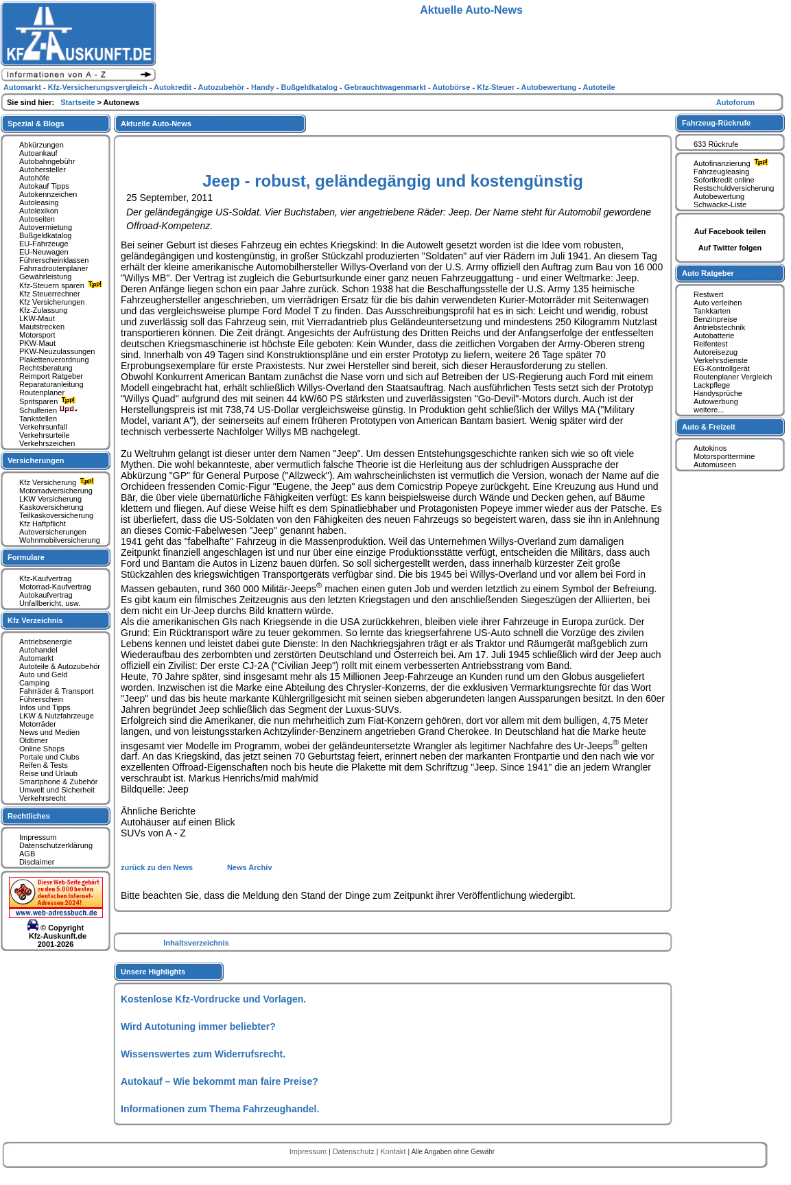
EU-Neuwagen (44, 252)
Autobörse (452, 87)
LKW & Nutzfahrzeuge (56, 716)
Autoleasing (39, 202)
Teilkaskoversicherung (56, 515)
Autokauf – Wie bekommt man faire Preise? (219, 1081)
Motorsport (37, 335)
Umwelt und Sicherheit (57, 790)
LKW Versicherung (50, 499)
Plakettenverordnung (54, 359)
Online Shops (41, 748)
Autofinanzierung (733, 163)
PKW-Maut (37, 343)
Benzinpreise (715, 319)
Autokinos (710, 448)
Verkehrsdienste (721, 360)
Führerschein (41, 699)
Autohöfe (34, 178)
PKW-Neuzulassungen (57, 351)
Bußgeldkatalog (45, 235)
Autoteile (599, 87)
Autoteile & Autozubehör (59, 666)
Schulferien (48, 410)
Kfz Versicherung (58, 482)
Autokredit (173, 87)
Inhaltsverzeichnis (195, 943)
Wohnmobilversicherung (59, 540)
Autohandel (38, 650)
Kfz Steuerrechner (49, 294)
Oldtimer (33, 740)
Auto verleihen (718, 302)
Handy (263, 87)
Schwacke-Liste (720, 204)
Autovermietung (45, 227)
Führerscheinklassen (54, 260)
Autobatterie (714, 335)
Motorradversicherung (56, 490)
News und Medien (49, 732)
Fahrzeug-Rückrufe (716, 123)
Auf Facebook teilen (730, 231)
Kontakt (394, 1151)
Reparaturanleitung (51, 384)
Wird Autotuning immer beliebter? (198, 1026)
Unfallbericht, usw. (49, 603)
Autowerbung (716, 401)
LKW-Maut (37, 318)
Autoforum (735, 102)
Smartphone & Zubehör (58, 781)
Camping (34, 683)
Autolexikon (38, 211)
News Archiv (249, 867)
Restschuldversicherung (734, 188)
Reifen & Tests (43, 765)
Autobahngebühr (47, 161)
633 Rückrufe (716, 144)
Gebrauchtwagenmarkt (386, 87)
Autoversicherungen (52, 532)
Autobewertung (719, 196)
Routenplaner (41, 392)
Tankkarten (712, 311)
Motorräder (37, 724)
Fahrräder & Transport (56, 691)
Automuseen (715, 464)
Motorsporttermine (724, 456)
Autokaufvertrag (46, 595)
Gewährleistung (45, 276)
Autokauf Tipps (44, 186)
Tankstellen (38, 418)
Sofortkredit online (724, 180)
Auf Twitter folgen (730, 248)
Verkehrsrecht (42, 798)
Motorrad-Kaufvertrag (55, 587)
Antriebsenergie (45, 641)
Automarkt (36, 658)
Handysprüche (718, 393)
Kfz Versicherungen (51, 302)
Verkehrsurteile (44, 435)
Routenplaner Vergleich (733, 377)
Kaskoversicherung (51, 507)
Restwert (708, 294)
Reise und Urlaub (48, 773)
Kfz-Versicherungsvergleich (99, 87)
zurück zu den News (158, 867)
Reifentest (711, 344)
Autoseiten (37, 219)
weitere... (709, 410)
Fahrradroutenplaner (53, 268)
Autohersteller (42, 169)
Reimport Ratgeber (51, 376)
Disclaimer (36, 862)
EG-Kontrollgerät (722, 368)
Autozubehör (222, 87)
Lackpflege (712, 385)
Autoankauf (38, 153)
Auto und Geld (43, 674)
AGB (27, 853)
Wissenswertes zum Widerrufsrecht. (203, 1053)
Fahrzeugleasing (721, 171)
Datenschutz (355, 1151)
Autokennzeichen (48, 194)
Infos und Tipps (45, 707)
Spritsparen (49, 401)
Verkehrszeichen (47, 443)
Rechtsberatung (46, 368)
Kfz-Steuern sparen (62, 285)
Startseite (78, 102)
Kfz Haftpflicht (42, 523)
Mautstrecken (41, 326)
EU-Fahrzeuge (44, 243)
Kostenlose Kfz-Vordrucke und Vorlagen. (213, 999)
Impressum (37, 837)
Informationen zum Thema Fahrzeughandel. (220, 1108)
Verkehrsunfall (43, 427)
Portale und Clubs (49, 757)
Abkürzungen (41, 145)
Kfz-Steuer (497, 87)
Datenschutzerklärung (56, 845)
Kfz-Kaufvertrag (45, 578)
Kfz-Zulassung (43, 310)
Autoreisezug (715, 352)
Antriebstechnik (719, 327)
